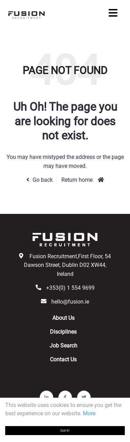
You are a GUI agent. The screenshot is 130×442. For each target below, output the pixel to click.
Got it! (65, 430)
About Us (63, 318)
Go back (43, 180)
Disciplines (63, 331)
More (89, 413)
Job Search (63, 345)
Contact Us (63, 359)
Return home (77, 180)
